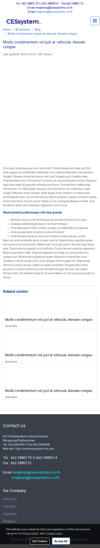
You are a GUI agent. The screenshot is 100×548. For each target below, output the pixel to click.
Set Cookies (39, 541)
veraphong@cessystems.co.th (36, 472)
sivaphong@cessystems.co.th (53, 11)
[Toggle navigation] (95, 21)
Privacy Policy (31, 533)
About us (10, 499)
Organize (10, 514)
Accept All (61, 541)
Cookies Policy (54, 533)
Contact (9, 506)
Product (9, 521)
